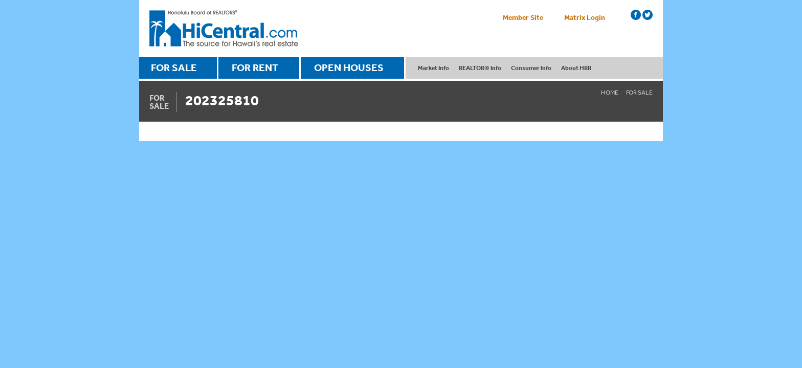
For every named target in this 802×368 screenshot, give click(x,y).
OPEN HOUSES (349, 67)
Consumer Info (531, 68)
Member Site (523, 17)
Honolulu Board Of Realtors (223, 28)
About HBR (576, 68)
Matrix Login (584, 17)
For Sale (639, 92)
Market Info (433, 68)
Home (609, 92)
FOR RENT (255, 67)
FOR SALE (174, 67)
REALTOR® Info (480, 68)
